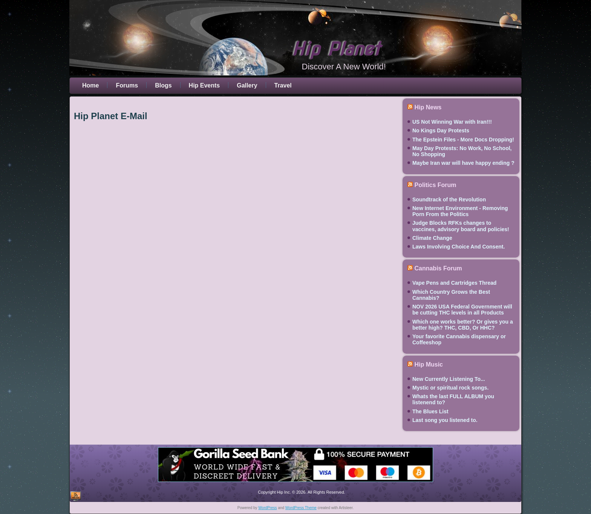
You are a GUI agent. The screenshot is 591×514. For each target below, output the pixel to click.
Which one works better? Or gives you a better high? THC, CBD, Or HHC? (462, 325)
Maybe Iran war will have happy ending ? (463, 163)
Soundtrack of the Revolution (449, 199)
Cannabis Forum (438, 268)
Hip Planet (336, 49)
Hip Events (204, 85)
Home (90, 85)
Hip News (427, 107)
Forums (127, 85)
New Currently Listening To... (448, 379)
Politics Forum (435, 185)
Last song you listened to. (445, 420)
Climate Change (432, 238)
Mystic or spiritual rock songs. (450, 388)
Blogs (163, 85)
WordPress (267, 508)
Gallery (247, 85)
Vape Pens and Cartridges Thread (454, 283)
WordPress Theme (301, 508)
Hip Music (428, 364)
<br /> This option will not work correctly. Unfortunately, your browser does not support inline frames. (235, 277)
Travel (283, 85)
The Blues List (430, 411)
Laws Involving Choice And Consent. (458, 247)
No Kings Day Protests (440, 130)
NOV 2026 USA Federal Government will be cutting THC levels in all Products (462, 310)
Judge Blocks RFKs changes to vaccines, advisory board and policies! (460, 226)
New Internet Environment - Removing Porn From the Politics (460, 211)
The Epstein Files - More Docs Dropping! (463, 140)
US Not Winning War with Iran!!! (452, 122)
